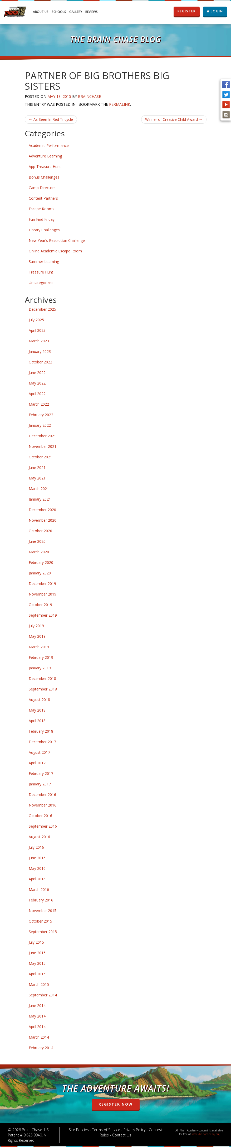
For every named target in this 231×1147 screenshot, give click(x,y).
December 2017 (42, 741)
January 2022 (40, 425)
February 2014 (41, 1047)
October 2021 (40, 456)
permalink (119, 104)
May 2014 (37, 1016)
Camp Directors (42, 187)
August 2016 (39, 836)
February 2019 (41, 657)
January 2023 (40, 351)
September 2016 (43, 826)
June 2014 (37, 1005)
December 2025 (42, 309)
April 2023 (37, 330)
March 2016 (39, 889)
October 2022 (40, 361)
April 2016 (37, 878)
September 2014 (43, 994)
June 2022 (37, 372)
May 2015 (37, 963)
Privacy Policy (134, 1129)
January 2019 (40, 667)
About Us (40, 11)
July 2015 (36, 942)
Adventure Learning (45, 156)
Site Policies (79, 1129)
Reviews (91, 11)
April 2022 (37, 393)
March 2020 (39, 551)
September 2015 (43, 931)
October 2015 (40, 921)
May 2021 (37, 478)
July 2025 (36, 319)
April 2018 (37, 720)
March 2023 (39, 340)
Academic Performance (49, 145)
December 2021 (42, 435)
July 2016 (36, 847)
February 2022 (41, 414)
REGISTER (187, 11)
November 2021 (42, 446)
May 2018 (37, 710)
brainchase (89, 96)
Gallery (75, 11)
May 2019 (37, 636)
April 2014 (37, 1026)
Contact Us (121, 1135)
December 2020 (42, 509)
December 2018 (42, 678)
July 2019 (36, 625)
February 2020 (41, 562)
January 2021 (40, 499)
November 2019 (42, 594)
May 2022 (37, 383)
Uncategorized (41, 282)
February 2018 (41, 731)
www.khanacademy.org (205, 1134)
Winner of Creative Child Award (174, 119)
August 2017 (39, 752)
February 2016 (41, 900)
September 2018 (43, 689)
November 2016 (42, 805)
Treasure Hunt (41, 272)
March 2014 (39, 1037)
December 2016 (42, 794)
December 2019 (42, 583)
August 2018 (39, 699)
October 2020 (40, 530)
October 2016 (40, 815)
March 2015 (39, 984)
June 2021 (37, 467)
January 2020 (40, 572)
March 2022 (39, 404)
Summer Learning (44, 261)
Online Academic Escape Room (55, 250)
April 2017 (37, 762)
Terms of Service (106, 1129)
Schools (59, 11)
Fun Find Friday (42, 219)
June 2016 (37, 857)
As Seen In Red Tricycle (51, 119)
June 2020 (37, 541)
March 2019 (39, 646)
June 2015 (37, 952)
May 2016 (37, 868)
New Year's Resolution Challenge (57, 240)
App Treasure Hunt (45, 166)
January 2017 (40, 783)
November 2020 (42, 520)
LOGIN (215, 11)
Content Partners (43, 198)
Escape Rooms (41, 208)
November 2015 (42, 910)
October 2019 (40, 604)
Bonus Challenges (44, 177)
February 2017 (41, 773)
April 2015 (37, 973)
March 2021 (39, 488)
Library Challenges (44, 229)
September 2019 (43, 615)
